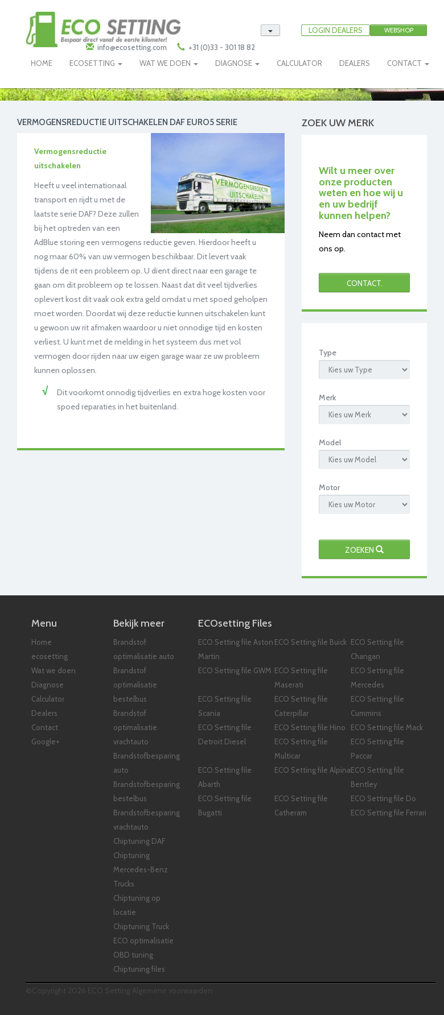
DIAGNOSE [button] (237, 63)
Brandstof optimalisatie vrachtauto (135, 727)
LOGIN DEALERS (336, 30)
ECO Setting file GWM (235, 670)
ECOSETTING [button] (95, 63)
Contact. (365, 283)
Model (330, 442)
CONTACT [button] (408, 63)
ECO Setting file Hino (310, 727)
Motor (329, 487)
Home (41, 642)
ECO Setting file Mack (387, 727)
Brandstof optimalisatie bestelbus (135, 684)
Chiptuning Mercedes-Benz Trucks (140, 869)
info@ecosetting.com (132, 47)
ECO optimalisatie (143, 940)
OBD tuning (133, 954)
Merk (327, 397)
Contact (44, 727)
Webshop (398, 30)
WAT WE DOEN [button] (168, 63)
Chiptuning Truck (141, 926)
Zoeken (364, 550)
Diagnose (47, 684)
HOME (41, 63)
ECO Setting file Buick (310, 642)
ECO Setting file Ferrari (388, 812)
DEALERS (354, 63)
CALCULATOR (299, 63)
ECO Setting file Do (383, 798)
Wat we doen (53, 670)
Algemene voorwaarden (172, 990)
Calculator (47, 698)
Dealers (44, 713)
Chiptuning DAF (139, 841)
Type (327, 352)
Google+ (45, 741)
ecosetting (49, 656)
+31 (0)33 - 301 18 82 (221, 47)
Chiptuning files (139, 968)
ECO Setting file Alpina (312, 769)
